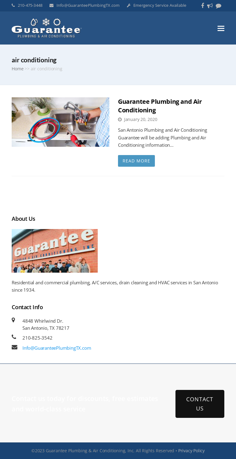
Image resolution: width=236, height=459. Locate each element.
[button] (221, 28)
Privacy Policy (191, 450)
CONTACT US (199, 403)
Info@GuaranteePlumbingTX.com (88, 5)
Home (17, 69)
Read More (136, 161)
